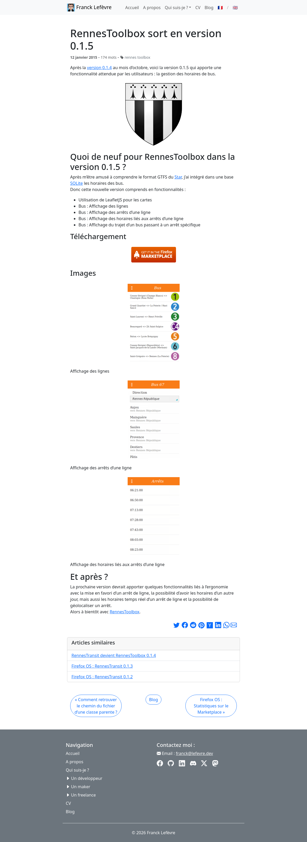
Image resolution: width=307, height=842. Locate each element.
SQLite (76, 183)
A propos (151, 7)
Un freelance (83, 795)
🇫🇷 (220, 7)
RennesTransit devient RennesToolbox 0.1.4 (113, 655)
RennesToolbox (124, 612)
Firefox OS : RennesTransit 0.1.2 (102, 677)
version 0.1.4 (99, 67)
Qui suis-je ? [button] (176, 7)
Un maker (80, 787)
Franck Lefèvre (89, 7)
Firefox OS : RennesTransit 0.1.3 (102, 666)
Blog (209, 7)
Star (178, 177)
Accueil (132, 7)
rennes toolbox (137, 57)
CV (197, 7)
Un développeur (86, 778)
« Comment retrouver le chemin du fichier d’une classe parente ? (96, 706)
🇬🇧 (235, 7)
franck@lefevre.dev (194, 753)
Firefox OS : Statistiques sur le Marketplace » (211, 706)
